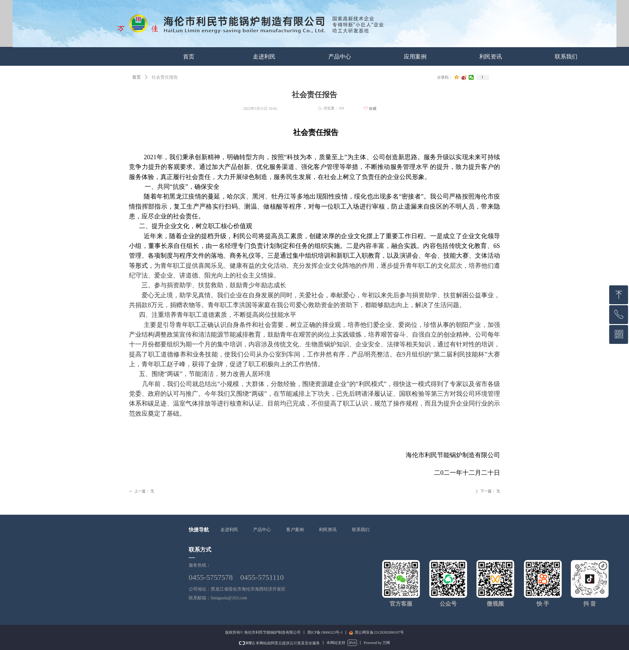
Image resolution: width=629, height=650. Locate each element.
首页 (136, 77)
